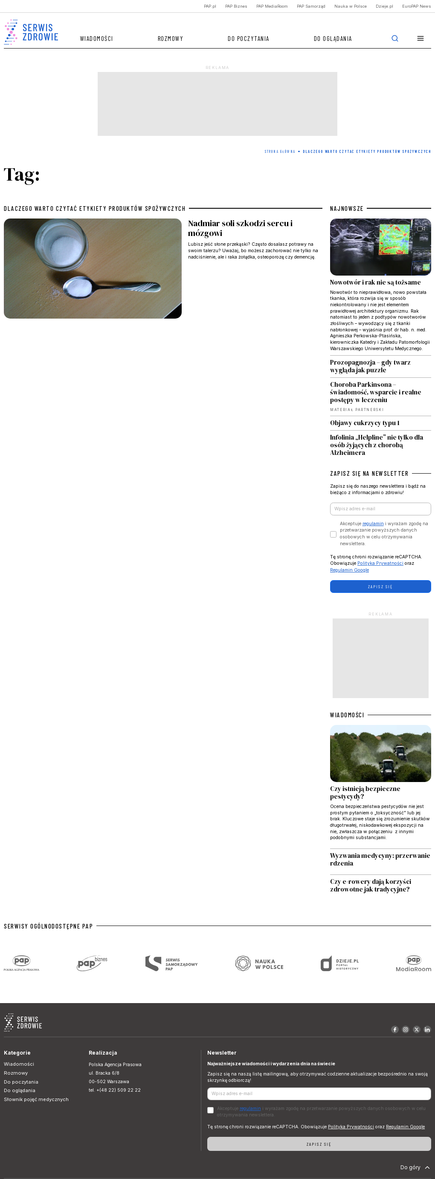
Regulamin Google (349, 570)
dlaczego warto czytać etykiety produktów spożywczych (95, 208)
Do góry (416, 1167)
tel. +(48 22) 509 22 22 (115, 1090)
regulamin (373, 523)
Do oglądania (333, 38)
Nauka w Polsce (350, 6)
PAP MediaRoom (272, 6)
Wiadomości (96, 38)
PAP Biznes (236, 6)
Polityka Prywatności (380, 563)
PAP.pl (210, 6)
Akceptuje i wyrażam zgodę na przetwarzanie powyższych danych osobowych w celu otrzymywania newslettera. (384, 533)
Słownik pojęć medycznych (36, 1099)
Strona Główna (280, 151)
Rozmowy (171, 38)
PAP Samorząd (311, 6)
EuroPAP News (416, 6)
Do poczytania (249, 38)
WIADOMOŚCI (347, 715)
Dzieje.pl (384, 6)
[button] (420, 38)
